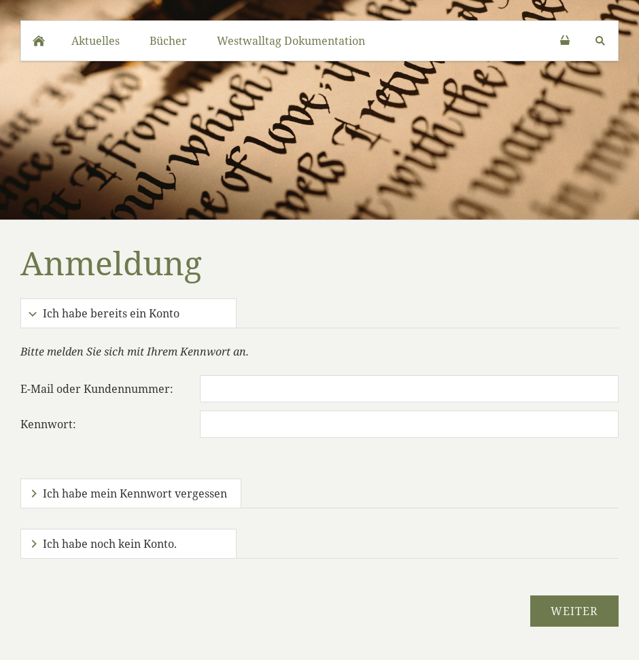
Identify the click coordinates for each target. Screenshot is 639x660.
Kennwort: (48, 424)
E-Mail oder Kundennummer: (96, 388)
